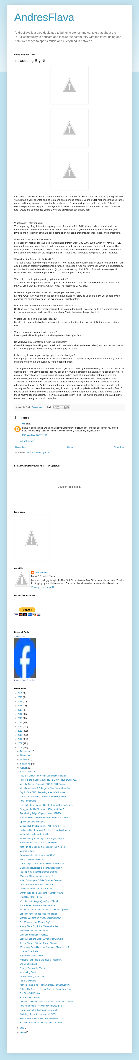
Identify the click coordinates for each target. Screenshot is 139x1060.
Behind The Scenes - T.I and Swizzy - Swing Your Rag (45, 989)
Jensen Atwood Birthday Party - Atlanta (38, 943)
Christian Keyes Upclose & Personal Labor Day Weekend (47, 1001)
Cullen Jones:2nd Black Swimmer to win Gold (41, 939)
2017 (20, 710)
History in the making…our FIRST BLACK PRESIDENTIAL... (48, 780)
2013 (20, 726)
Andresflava (41, 572)
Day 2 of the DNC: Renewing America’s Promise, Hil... (45, 792)
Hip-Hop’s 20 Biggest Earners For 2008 (38, 872)
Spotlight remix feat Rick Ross (34, 935)
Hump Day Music (28, 981)
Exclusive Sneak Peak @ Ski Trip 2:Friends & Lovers (45, 830)
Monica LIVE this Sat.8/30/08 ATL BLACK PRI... (42, 826)
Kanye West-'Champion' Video (34, 930)
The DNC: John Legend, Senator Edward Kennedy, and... (47, 805)
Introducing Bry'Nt (28, 972)
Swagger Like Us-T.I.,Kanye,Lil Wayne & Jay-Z (42, 809)
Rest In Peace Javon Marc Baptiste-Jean (39, 1018)
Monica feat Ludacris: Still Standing (36, 888)
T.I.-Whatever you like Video (33, 976)
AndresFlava (44, 17)
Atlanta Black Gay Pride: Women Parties (39, 926)
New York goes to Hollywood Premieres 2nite (41, 1006)
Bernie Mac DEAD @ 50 (31, 955)
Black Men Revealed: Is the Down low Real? (41, 868)
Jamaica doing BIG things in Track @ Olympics (42, 838)
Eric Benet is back (28, 964)
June (22, 1032)
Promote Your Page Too (24, 680)
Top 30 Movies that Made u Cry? (35, 922)
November (25, 755)
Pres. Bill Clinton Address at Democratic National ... (44, 776)
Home (70, 447)
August (23, 768)
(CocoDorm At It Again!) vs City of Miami (39, 901)
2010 (20, 739)
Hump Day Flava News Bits (33, 859)
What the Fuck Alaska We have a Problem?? (41, 960)
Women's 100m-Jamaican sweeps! (36, 876)
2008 (20, 747)
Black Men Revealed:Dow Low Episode (38, 842)
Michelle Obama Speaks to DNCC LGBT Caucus (43, 784)
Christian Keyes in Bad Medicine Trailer (38, 914)
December (25, 751)
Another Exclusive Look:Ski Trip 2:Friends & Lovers (44, 817)
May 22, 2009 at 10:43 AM (34, 435)
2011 (20, 735)
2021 (20, 693)
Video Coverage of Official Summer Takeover (41, 880)
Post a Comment (27, 441)
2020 (20, 697)
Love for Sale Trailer (29, 951)
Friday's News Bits (28, 771)
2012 (20, 731)
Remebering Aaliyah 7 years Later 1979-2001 (41, 813)
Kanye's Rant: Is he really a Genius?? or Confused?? (45, 985)
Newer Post (20, 447)
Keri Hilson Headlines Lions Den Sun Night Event (43, 796)
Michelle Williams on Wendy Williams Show (40, 918)
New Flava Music (28, 801)
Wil (23, 423)
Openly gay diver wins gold (32, 821)
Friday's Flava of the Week (32, 968)
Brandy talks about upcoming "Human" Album (41, 893)
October (24, 759)
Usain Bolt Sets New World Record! (36, 884)
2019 (20, 701)
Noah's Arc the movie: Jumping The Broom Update (44, 909)
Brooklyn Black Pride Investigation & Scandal (41, 1022)
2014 (20, 722)
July (22, 1028)
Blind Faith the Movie (30, 997)
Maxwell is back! (27, 851)
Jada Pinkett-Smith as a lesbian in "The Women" (43, 847)
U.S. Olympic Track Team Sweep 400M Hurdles (42, 863)
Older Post (119, 447)
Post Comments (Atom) (38, 452)
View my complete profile (43, 587)
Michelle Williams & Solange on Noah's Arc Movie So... (46, 788)
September (25, 764)
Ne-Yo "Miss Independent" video (35, 834)
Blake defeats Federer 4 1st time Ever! (38, 905)
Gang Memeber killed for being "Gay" (37, 855)
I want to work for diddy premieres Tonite (39, 1010)
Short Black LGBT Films (31, 897)
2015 (20, 718)
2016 (20, 714)
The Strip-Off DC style (30, 993)
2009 (20, 743)
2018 (20, 705)
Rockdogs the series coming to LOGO (38, 1014)
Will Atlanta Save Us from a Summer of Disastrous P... (45, 947)
